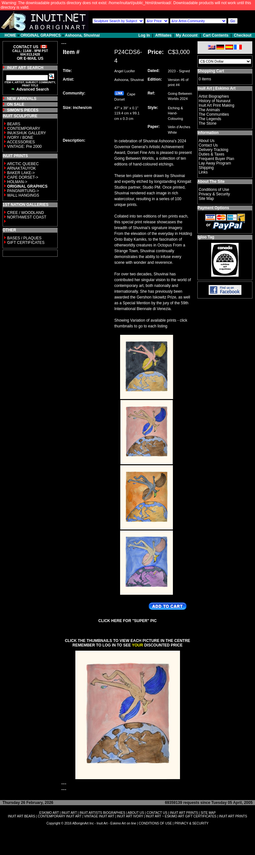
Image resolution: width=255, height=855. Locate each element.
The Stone (207, 123)
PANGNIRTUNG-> (23, 191)
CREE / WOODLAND (25, 212)
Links (203, 172)
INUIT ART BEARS (21, 816)
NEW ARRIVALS (21, 98)
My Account (187, 35)
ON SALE (15, 104)
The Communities (214, 114)
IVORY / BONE (20, 137)
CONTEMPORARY (23, 128)
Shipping (206, 167)
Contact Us (208, 145)
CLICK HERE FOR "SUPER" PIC (127, 621)
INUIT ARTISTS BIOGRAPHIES (102, 813)
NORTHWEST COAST (26, 217)
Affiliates (163, 35)
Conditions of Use (214, 189)
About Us (206, 140)
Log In (144, 35)
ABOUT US (136, 813)
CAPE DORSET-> (22, 177)
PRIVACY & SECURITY (192, 823)
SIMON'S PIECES (23, 110)
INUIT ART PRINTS (184, 813)
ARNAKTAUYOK (21, 168)
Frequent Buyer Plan (216, 158)
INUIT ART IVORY (130, 816)
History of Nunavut (215, 101)
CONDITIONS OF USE (155, 823)
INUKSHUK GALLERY (26, 133)
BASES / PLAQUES (24, 238)
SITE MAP (208, 813)
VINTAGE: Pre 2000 (24, 146)
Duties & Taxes (211, 154)
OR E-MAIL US (30, 58)
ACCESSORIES (21, 142)
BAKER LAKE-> (21, 173)
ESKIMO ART (49, 813)
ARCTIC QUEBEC (23, 164)
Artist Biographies (214, 96)
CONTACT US (157, 813)
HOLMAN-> (17, 182)
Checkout (242, 35)
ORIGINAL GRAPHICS (41, 35)
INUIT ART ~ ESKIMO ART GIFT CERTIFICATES (181, 816)
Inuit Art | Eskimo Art (216, 88)
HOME (10, 35)
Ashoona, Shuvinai (82, 35)
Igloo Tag (205, 237)
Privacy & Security (214, 194)
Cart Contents (215, 35)
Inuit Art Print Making (216, 105)
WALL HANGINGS (23, 195)
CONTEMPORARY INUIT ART (59, 816)
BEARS (13, 124)
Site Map (206, 198)
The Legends (210, 119)
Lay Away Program (215, 163)
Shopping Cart (210, 71)
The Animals (209, 110)
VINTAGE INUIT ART (99, 816)
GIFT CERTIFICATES (25, 242)
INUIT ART (69, 813)
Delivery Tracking (213, 149)
